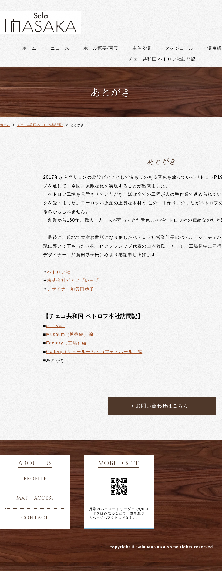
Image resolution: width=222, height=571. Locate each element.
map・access (35, 498)
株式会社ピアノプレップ (73, 280)
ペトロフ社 (58, 272)
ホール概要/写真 (100, 48)
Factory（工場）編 (66, 343)
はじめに (55, 325)
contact (35, 518)
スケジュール (179, 48)
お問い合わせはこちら (162, 406)
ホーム (29, 48)
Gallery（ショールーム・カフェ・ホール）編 (94, 351)
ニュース (60, 48)
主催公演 (141, 48)
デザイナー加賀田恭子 (70, 289)
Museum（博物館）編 (69, 334)
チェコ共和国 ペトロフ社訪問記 (162, 59)
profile (35, 479)
